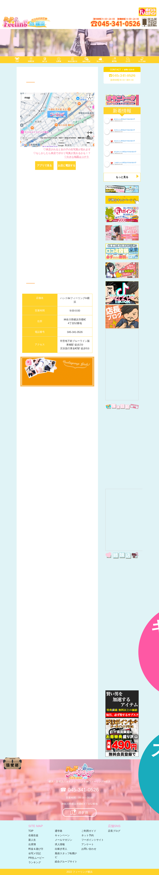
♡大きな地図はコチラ (76, 157)
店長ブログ (114, 831)
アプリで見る (44, 165)
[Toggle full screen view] (89, 97)
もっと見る (122, 177)
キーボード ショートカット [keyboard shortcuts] (29, 138)
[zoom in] (89, 134)
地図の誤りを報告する (85, 138)
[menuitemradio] (27, 97)
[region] (57, 120)
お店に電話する (66, 165)
